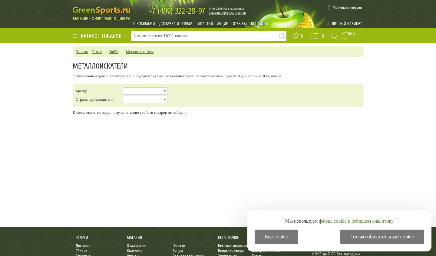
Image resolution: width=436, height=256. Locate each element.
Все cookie (276, 236)
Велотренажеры (231, 251)
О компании (144, 23)
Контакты (259, 23)
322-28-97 (176, 11)
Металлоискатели (140, 51)
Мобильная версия (347, 7)
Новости (179, 245)
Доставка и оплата (175, 23)
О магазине (136, 245)
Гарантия (205, 23)
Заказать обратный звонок (227, 12)
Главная (82, 51)
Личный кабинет (347, 23)
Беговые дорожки (232, 245)
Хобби (113, 51)
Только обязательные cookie (382, 236)
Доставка (83, 245)
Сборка (81, 251)
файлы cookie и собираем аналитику (356, 221)
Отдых (97, 51)
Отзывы (240, 23)
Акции (223, 23)
